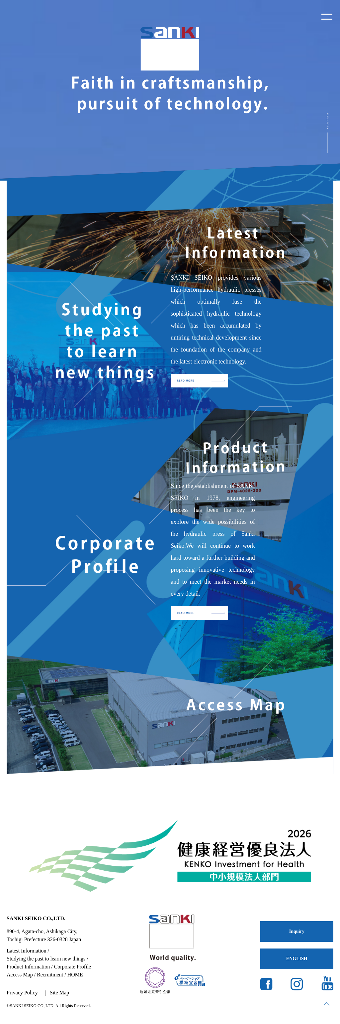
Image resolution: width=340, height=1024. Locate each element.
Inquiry (296, 931)
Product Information (28, 966)
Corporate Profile (72, 966)
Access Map (20, 974)
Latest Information (26, 950)
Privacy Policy (22, 992)
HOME (75, 974)
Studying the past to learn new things (46, 958)
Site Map (59, 992)
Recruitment (50, 974)
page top (326, 1003)
